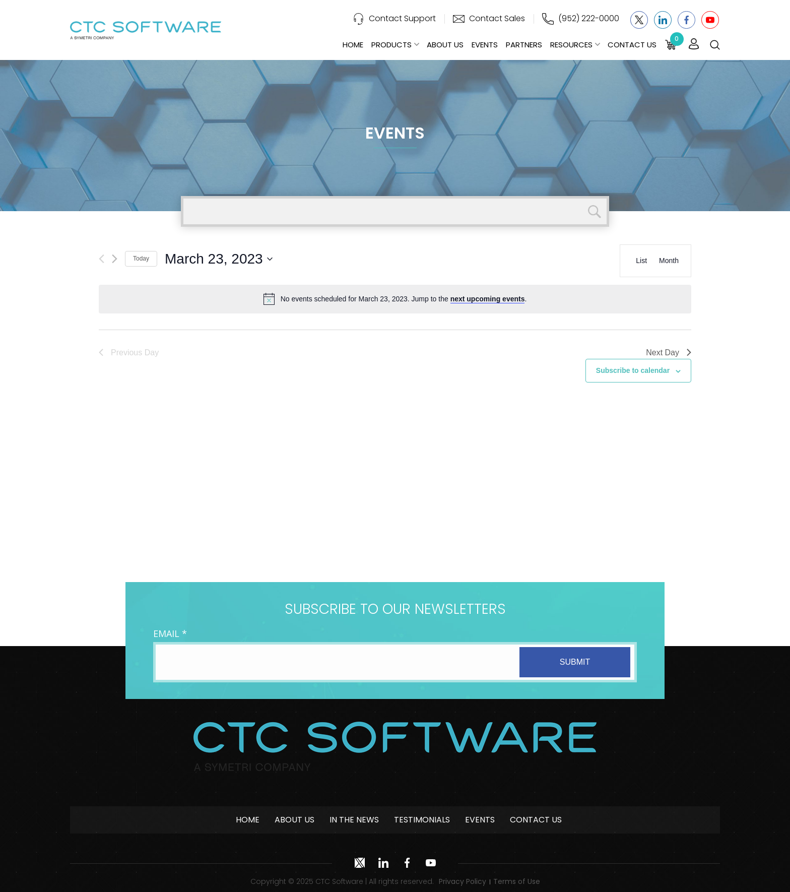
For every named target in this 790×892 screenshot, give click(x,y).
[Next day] (114, 259)
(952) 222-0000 (588, 18)
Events (485, 44)
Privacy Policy (462, 881)
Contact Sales (497, 18)
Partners (524, 44)
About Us (445, 44)
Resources (571, 44)
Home (353, 44)
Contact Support (402, 18)
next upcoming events (487, 299)
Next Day (668, 352)
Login (693, 44)
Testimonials (422, 819)
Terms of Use (516, 881)
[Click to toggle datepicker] (219, 259)
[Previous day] (101, 259)
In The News (354, 819)
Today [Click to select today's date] (141, 258)
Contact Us (632, 44)
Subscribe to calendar (633, 370)
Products (391, 44)
